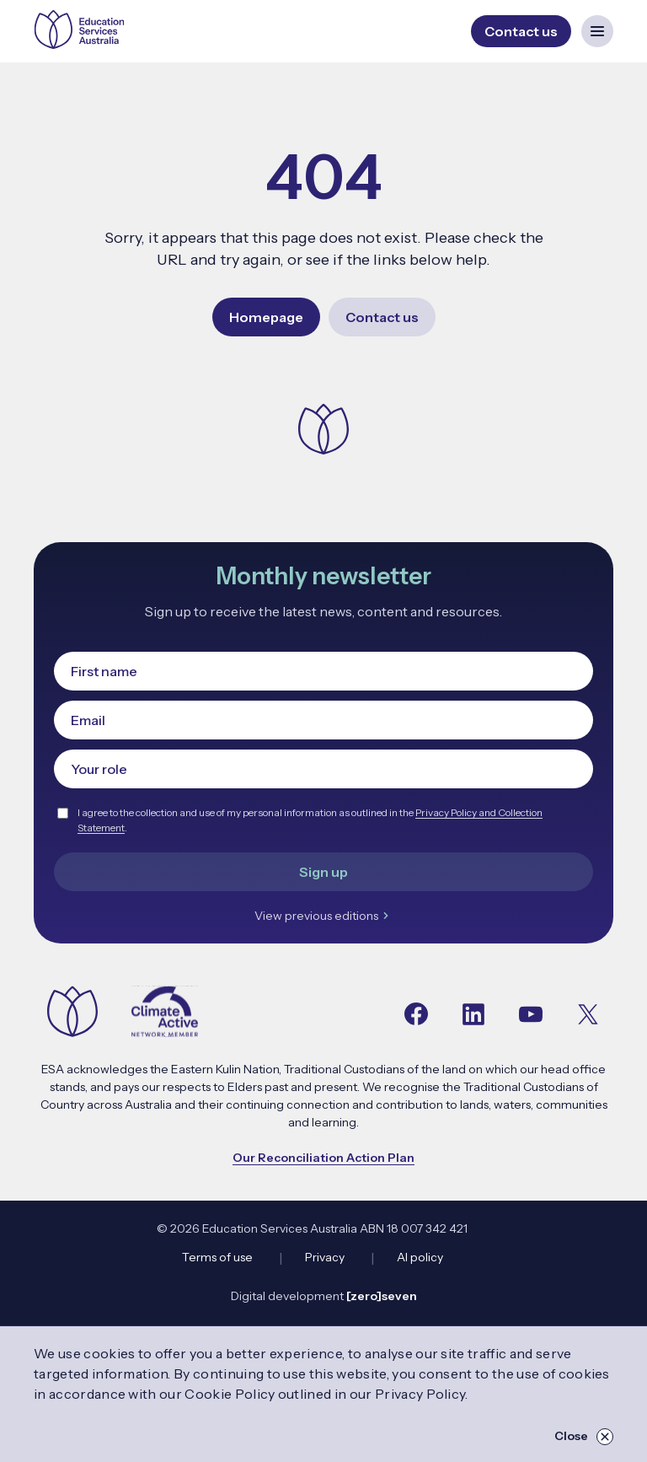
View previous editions (323, 915)
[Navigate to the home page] (72, 1013)
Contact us (382, 317)
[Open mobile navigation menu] (597, 31)
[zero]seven (381, 1295)
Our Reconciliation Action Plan (323, 1157)
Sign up (323, 871)
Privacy (325, 1257)
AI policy (420, 1257)
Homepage (266, 317)
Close (583, 1436)
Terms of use (217, 1257)
